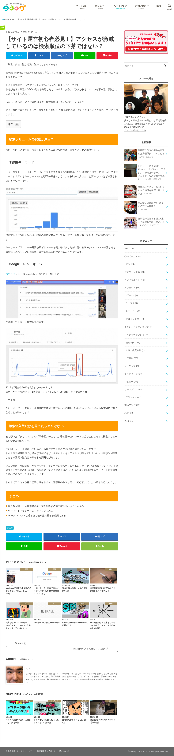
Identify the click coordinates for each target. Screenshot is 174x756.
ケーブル (132, 303)
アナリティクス (134, 272)
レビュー (131, 381)
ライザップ (132, 366)
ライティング (133, 374)
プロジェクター (135, 319)
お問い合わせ (142, 7)
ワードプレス (120, 7)
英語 (128, 421)
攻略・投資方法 (135, 350)
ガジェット (100, 7)
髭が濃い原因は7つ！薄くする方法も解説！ (144, 207)
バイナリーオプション (137, 334)
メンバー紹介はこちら (135, 130)
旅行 (130, 264)
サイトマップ (26, 751)
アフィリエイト (134, 280)
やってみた (81, 7)
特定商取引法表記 (44, 751)
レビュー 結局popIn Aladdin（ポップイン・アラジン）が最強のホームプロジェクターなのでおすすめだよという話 (144, 172)
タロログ (146, 751)
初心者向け (133, 342)
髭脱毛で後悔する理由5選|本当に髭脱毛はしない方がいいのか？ (144, 223)
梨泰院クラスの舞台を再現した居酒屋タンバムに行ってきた (144, 155)
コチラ (9, 274)
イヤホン (132, 295)
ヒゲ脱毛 (131, 358)
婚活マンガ (132, 405)
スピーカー (133, 311)
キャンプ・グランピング (138, 327)
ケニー (29, 669)
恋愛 (128, 413)
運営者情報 (10, 751)
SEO (158, 6)
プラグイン (133, 397)
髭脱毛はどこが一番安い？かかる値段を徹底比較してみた (144, 191)
